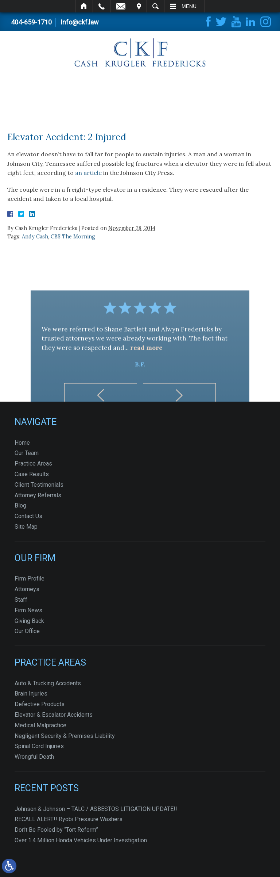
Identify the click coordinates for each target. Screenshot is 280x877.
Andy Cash (35, 236)
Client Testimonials (39, 484)
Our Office (27, 631)
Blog (20, 505)
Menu (189, 6)
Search (155, 6)
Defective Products (40, 704)
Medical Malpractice (40, 725)
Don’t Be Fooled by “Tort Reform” (56, 829)
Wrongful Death (34, 756)
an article (88, 172)
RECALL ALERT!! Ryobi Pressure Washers (68, 819)
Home (84, 6)
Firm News (28, 610)
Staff (21, 599)
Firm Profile (29, 578)
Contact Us (28, 516)
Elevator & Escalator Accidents (54, 714)
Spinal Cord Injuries (39, 746)
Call (101, 6)
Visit (139, 6)
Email (120, 6)
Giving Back (29, 620)
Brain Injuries (31, 693)
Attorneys (27, 589)
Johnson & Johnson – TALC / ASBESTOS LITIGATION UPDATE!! (96, 808)
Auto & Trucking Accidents (48, 683)
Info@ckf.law (80, 22)
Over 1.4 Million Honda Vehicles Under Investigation (81, 840)
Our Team (27, 452)
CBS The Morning (73, 236)
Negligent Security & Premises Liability (65, 735)
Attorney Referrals (38, 495)
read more (146, 371)
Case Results (32, 474)
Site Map (26, 526)
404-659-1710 (31, 22)
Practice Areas (33, 463)
